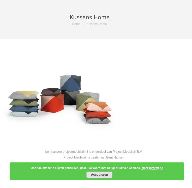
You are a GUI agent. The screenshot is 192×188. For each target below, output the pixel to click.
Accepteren (99, 175)
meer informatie (152, 167)
